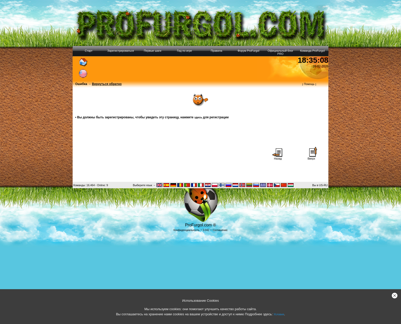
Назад (278, 157)
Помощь (309, 84)
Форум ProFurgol (248, 50)
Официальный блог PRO (280, 52)
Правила (216, 50)
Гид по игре (184, 50)
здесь (198, 117)
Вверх (311, 157)
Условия (279, 314)
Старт (89, 50)
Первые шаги (152, 50)
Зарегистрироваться (120, 50)
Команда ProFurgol (312, 50)
